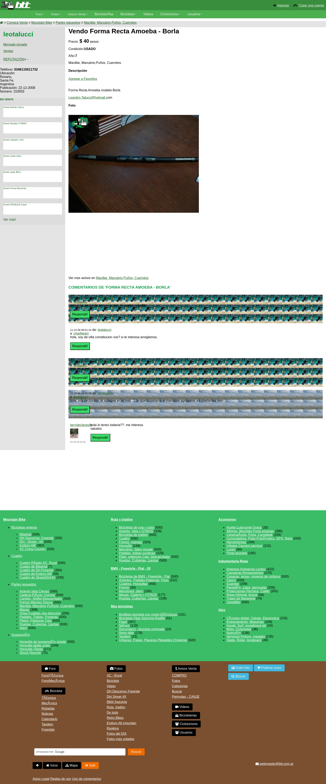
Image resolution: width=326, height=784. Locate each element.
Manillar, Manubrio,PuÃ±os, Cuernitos (47, 606)
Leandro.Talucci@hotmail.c (88, 97)
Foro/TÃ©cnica (52, 675)
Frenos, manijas (130, 542)
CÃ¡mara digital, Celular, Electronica (253, 618)
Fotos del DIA (117, 733)
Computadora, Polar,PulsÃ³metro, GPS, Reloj (259, 538)
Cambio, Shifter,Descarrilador (41, 598)
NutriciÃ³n (234, 633)
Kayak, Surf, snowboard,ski (246, 625)
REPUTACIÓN (13, 59)
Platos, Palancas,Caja (36, 620)
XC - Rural (114, 675)
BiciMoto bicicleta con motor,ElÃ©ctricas (148, 614)
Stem (23, 628)
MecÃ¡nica (49, 703)
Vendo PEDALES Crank (14, 204)
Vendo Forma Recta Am (14, 188)
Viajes (111, 686)
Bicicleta (53, 691)
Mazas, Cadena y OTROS (138, 594)
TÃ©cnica (49, 698)
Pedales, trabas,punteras (137, 553)
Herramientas (236, 542)
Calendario (49, 719)
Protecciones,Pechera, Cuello (248, 591)
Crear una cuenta (311, 5)
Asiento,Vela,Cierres (34, 591)
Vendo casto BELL (12, 172)
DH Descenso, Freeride (37, 538)
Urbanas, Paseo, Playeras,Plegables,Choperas (153, 640)
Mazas (24, 609)
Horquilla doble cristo (35, 645)
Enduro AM (28, 545)
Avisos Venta (78, 14)
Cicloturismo (171, 14)
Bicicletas (130, 14)
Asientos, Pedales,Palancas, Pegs (144, 580)
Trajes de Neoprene (241, 598)
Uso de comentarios (86, 779)
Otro (221, 610)
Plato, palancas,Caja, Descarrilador (144, 556)
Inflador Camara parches (244, 545)
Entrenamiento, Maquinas (245, 622)
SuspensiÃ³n (20, 635)
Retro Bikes (115, 718)
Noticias (47, 713)
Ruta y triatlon (122, 519)
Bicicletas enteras (24, 527)
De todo (112, 712)
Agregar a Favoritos (82, 79)
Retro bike (126, 633)
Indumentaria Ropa (233, 561)
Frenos (124, 587)
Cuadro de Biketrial (33, 566)
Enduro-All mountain (121, 723)
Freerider (48, 729)
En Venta (6, 99)
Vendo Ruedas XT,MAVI (14, 123)
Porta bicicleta (237, 553)
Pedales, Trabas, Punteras (39, 617)
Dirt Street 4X (116, 696)
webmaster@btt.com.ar (274, 763)
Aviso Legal (41, 779)
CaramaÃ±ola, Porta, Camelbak (250, 534)
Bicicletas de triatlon (133, 534)
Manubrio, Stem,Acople (136, 549)
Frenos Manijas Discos (36, 602)
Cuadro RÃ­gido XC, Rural (38, 563)
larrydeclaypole (81, 425)
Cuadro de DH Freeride (36, 570)
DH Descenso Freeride (123, 691)
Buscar (177, 691)
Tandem (125, 636)
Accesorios (227, 519)
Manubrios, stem (131, 591)
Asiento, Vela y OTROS (136, 531)
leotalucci (80, 301)
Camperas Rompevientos (245, 573)
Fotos (56, 14)
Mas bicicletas (122, 606)
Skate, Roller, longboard (244, 640)
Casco (231, 580)
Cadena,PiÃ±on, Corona (37, 595)
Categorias (180, 686)
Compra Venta (17, 22)
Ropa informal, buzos (242, 594)
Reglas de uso (60, 779)
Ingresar (283, 5)
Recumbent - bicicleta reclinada (141, 629)
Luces (231, 549)
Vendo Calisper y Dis (13, 139)
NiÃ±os (124, 625)
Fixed (123, 622)
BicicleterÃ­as (106, 14)
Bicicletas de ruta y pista (136, 527)
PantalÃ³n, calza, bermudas (247, 587)
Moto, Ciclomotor (239, 629)
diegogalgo (106, 393)
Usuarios (195, 14)
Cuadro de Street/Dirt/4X (37, 577)
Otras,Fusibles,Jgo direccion (40, 613)
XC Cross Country (33, 549)
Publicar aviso (269, 668)
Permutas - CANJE (185, 696)
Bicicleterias (186, 715)
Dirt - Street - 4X (31, 541)
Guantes (233, 584)
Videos (150, 14)
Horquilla (125, 545)
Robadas (48, 708)
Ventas (8, 51)
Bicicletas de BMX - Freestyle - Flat (144, 576)
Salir (90, 765)
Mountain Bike (41, 22)
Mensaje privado (15, 44)
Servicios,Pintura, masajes (246, 636)
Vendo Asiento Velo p (13, 107)
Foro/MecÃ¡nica (53, 681)
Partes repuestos (68, 22)
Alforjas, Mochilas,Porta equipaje (250, 531)
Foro (39, 14)
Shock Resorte (30, 652)
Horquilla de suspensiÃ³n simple (43, 641)
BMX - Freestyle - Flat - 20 (131, 568)
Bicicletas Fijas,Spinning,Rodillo (142, 618)
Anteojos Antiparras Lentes (246, 569)
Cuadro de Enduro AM (36, 574)
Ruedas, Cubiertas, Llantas (39, 624)
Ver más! (9, 219)
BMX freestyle (117, 702)
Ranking (113, 728)
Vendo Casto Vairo (12, 156)
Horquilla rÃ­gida (31, 649)
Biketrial (25, 534)
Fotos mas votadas (120, 739)
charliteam (105, 298)
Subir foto (240, 668)
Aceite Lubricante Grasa (244, 527)
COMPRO (179, 675)
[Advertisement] (288, 63)
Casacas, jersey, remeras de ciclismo (253, 576)
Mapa (71, 765)
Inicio (52, 765)
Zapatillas (233, 602)
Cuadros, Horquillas (133, 584)
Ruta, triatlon (116, 707)
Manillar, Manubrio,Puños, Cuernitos (110, 22)
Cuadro (16, 556)
